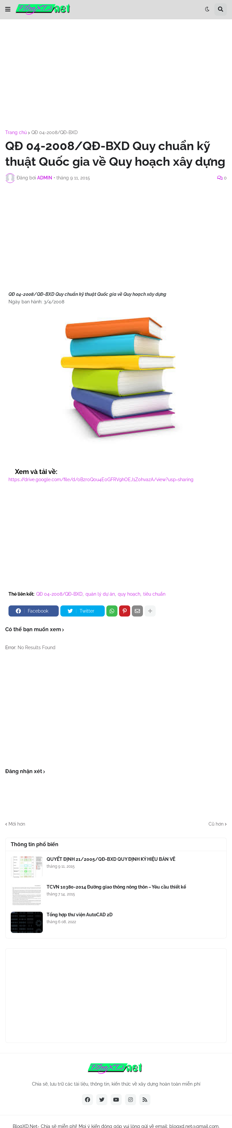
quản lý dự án (100, 594)
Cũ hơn (216, 824)
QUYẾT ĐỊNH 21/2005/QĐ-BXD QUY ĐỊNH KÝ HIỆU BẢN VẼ (111, 859)
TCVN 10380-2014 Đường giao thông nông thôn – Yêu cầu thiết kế (116, 887)
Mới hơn (16, 824)
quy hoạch (129, 594)
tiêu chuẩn (154, 594)
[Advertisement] (116, 74)
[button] (8, 9)
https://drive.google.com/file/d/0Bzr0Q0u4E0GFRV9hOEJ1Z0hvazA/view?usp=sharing (100, 479)
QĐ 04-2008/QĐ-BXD (54, 132)
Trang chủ (16, 132)
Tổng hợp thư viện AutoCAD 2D (80, 914)
